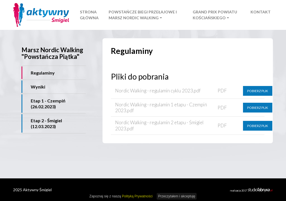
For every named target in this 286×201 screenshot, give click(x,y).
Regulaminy (43, 72)
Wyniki (38, 86)
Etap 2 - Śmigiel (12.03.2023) (46, 123)
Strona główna (89, 14)
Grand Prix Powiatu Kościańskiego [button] (215, 14)
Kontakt (261, 11)
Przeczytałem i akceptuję (176, 196)
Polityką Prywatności (137, 196)
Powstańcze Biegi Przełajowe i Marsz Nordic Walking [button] (143, 14)
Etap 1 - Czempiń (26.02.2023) (48, 103)
